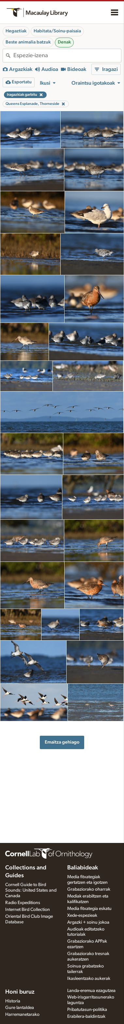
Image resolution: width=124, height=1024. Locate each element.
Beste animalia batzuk (28, 42)
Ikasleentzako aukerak (88, 978)
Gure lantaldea (19, 1007)
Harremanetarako (22, 1014)
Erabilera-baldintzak (86, 1016)
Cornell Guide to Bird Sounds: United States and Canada (30, 890)
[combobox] (67, 55)
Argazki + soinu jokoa (88, 922)
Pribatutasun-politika (87, 1009)
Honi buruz (20, 992)
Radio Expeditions (22, 902)
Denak (64, 42)
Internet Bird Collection (27, 909)
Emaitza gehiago (62, 742)
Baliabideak (82, 868)
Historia (12, 1001)
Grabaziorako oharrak (88, 889)
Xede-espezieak (82, 915)
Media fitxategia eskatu (89, 908)
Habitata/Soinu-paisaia (57, 31)
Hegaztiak (16, 31)
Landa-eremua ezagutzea (91, 990)
